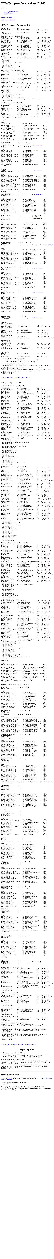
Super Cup (7, 14)
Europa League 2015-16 (28, 1208)
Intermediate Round (6, 1117)
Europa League (8, 13)
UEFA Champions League (11, 11)
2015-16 (12, 20)
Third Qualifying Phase (8, 621)
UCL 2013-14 (17, 434)
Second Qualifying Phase (8, 534)
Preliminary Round (6, 28)
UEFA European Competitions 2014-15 (23, 3)
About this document (6, 17)
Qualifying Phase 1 (6, 37)
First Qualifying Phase (8, 442)
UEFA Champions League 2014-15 (15, 25)
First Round (4, 686)
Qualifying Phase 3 (6, 114)
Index (2, 20)
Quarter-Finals (5, 392)
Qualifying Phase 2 (6, 76)
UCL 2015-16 (26, 434)
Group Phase (4, 134)
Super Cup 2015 (27, 1214)
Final (2, 413)
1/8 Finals (4, 371)
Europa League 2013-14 (14, 1208)
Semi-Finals (4, 404)
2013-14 (7, 20)
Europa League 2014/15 (11, 439)
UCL (6, 1208)
